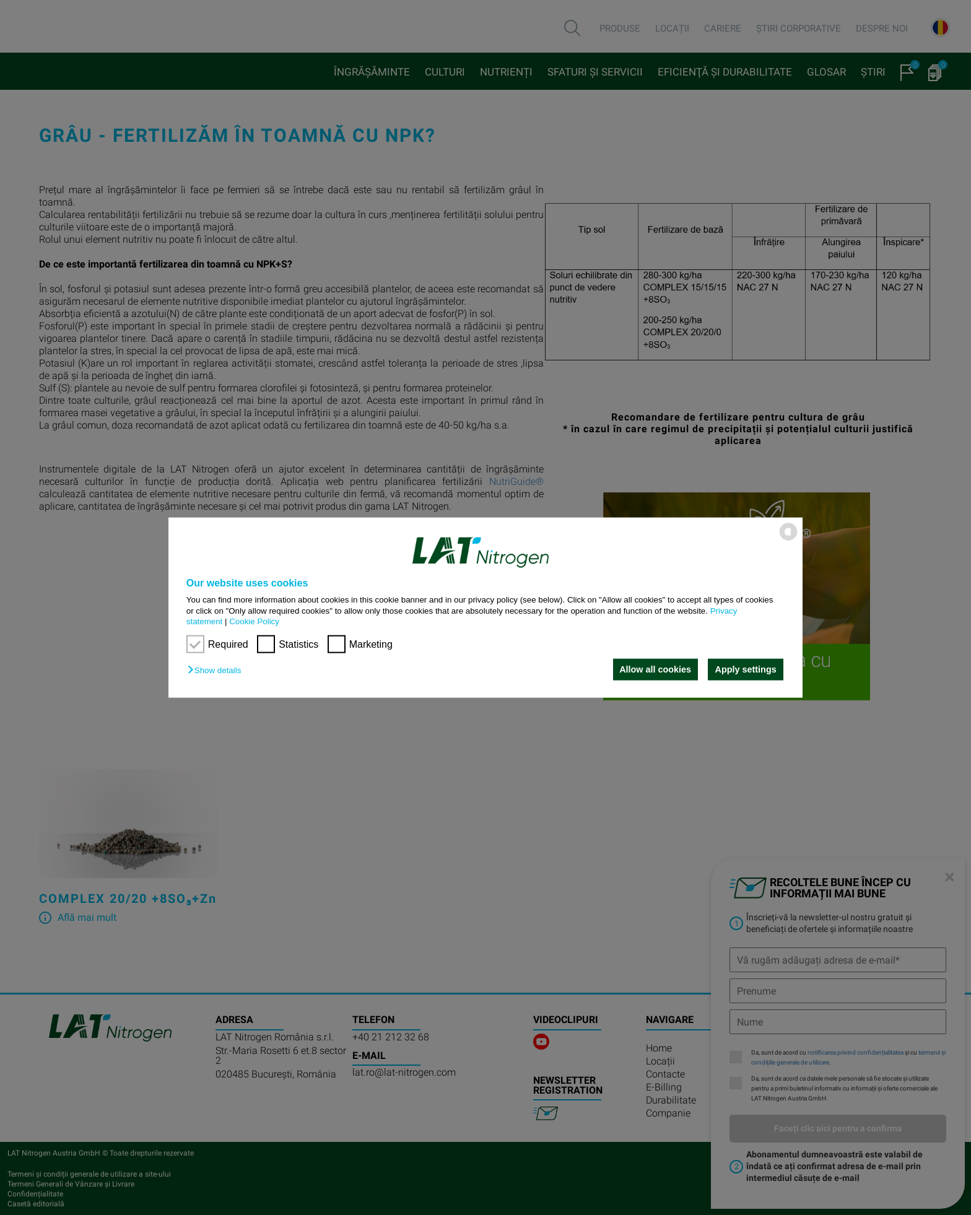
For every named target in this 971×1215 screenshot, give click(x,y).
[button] (217, 670)
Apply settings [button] (746, 669)
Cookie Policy (254, 621)
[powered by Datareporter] (788, 539)
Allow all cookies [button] (654, 669)
